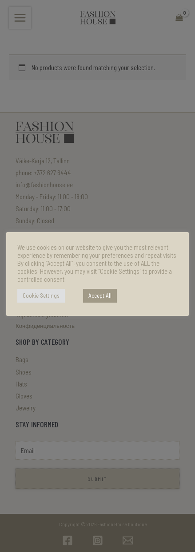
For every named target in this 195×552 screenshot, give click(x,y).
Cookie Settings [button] (41, 295)
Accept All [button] (99, 295)
